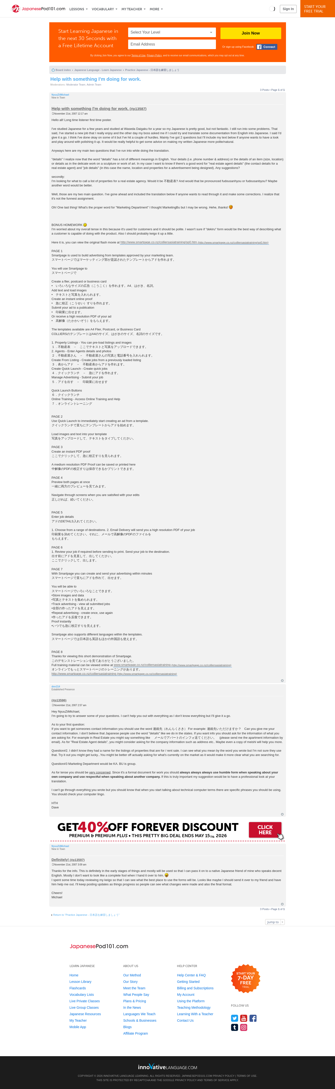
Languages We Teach (139, 1014)
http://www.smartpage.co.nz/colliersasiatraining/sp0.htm (159, 242)
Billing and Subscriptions (195, 988)
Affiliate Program (135, 1033)
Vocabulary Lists (82, 995)
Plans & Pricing (134, 1001)
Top (282, 680)
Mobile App (78, 1027)
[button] (272, 8)
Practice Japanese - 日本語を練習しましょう (152, 70)
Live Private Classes (85, 1001)
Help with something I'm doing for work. (95, 79)
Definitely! (60, 860)
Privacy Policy (154, 55)
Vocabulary (103, 9)
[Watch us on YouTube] (243, 1018)
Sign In (288, 9)
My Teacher (131, 9)
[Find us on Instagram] (243, 1027)
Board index (63, 70)
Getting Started (188, 982)
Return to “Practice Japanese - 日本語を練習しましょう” (86, 914)
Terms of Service (216, 1080)
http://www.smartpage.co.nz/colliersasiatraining (84, 673)
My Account (185, 995)
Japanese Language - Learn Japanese (98, 70)
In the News (132, 1007)
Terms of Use (139, 55)
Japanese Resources (85, 1014)
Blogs (127, 1027)
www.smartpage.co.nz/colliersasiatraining (142, 665)
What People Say (136, 995)
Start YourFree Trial (318, 9)
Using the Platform (190, 1001)
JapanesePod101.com (197, 1075)
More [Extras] (154, 9)
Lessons (76, 9)
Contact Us (185, 1020)
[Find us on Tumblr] (234, 1027)
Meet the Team (134, 988)
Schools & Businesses (139, 1020)
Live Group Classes (84, 1007)
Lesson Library (81, 982)
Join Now (251, 33)
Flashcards (78, 988)
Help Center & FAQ (191, 975)
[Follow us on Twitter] (234, 1018)
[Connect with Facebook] (267, 46)
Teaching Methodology (193, 1007)
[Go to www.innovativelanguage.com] (167, 1066)
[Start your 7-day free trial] (245, 979)
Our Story (130, 982)
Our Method (132, 975)
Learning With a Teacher (195, 1014)
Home (74, 975)
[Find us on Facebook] (253, 1018)
